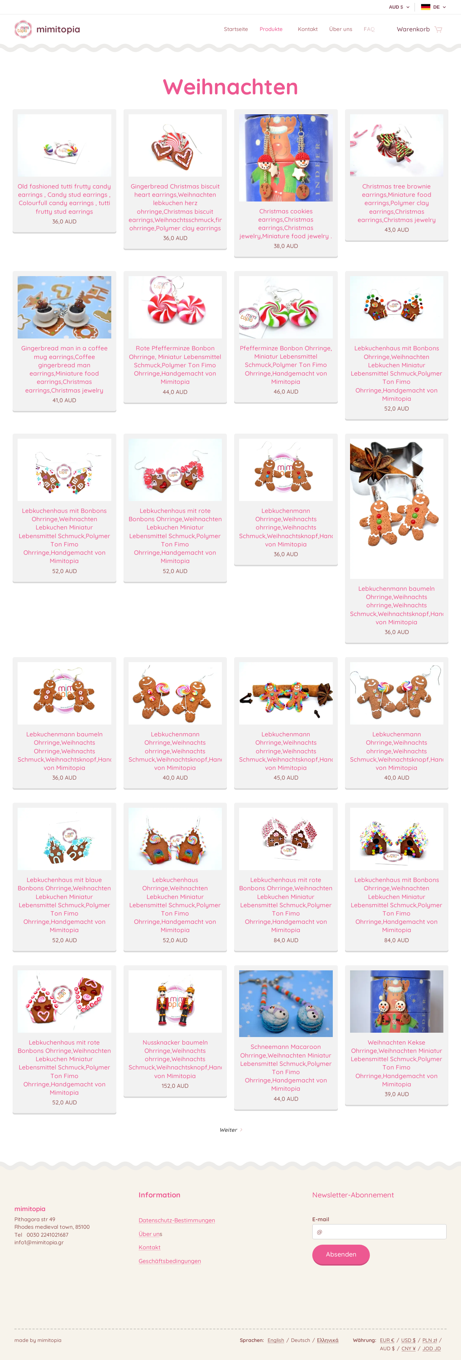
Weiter (228, 1129)
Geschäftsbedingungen (170, 1260)
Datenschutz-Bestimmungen (177, 1220)
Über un (149, 1233)
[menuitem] (224, 29)
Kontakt (150, 1247)
